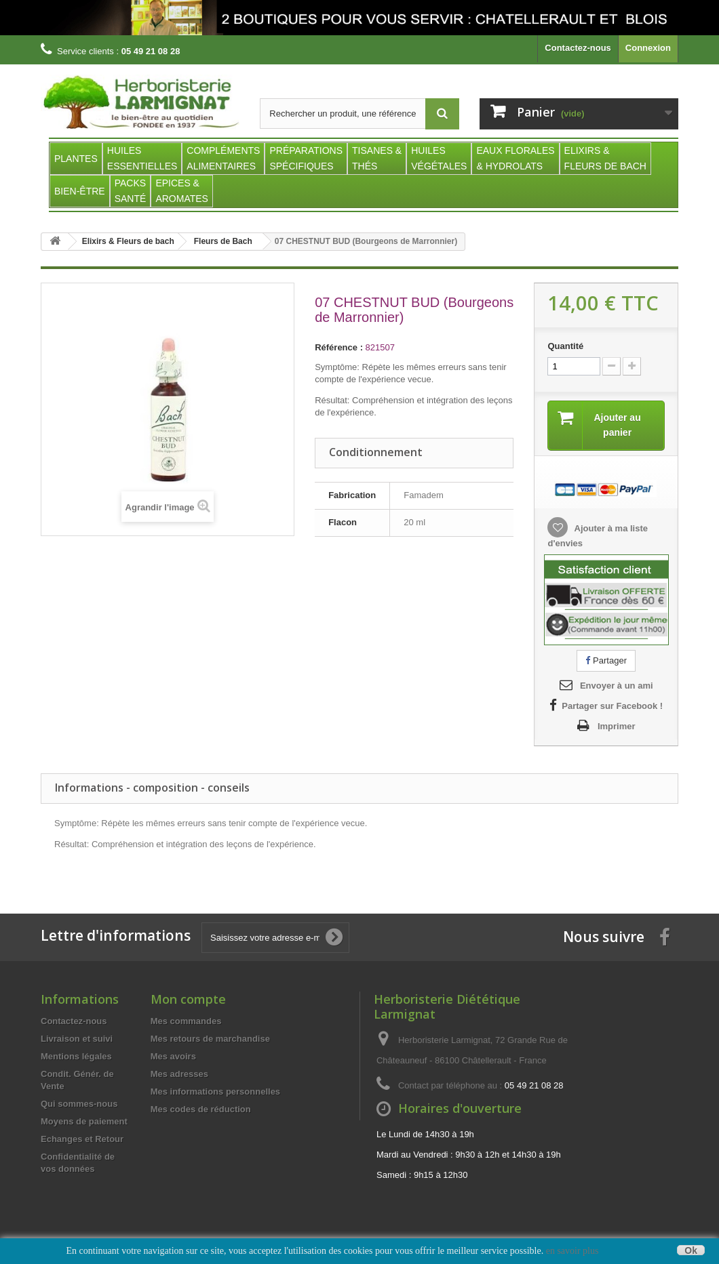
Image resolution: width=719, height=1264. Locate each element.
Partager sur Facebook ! (612, 706)
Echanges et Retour (82, 1139)
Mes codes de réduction (201, 1109)
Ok (690, 1250)
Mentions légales (76, 1056)
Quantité (565, 346)
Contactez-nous (578, 48)
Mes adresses (179, 1074)
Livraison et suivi (77, 1039)
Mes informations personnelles (215, 1091)
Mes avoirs (173, 1056)
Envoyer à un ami (616, 685)
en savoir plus (572, 1251)
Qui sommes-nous (79, 1104)
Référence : (339, 347)
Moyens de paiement (84, 1121)
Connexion (648, 48)
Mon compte (188, 999)
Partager (605, 660)
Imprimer (617, 726)
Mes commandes (186, 1021)
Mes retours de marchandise (210, 1039)
